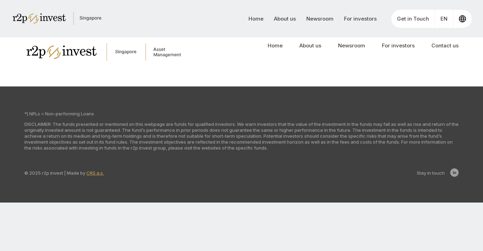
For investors (360, 18)
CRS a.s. (95, 173)
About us (285, 18)
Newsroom (320, 18)
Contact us (445, 45)
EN (443, 18)
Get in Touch (413, 18)
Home (255, 18)
